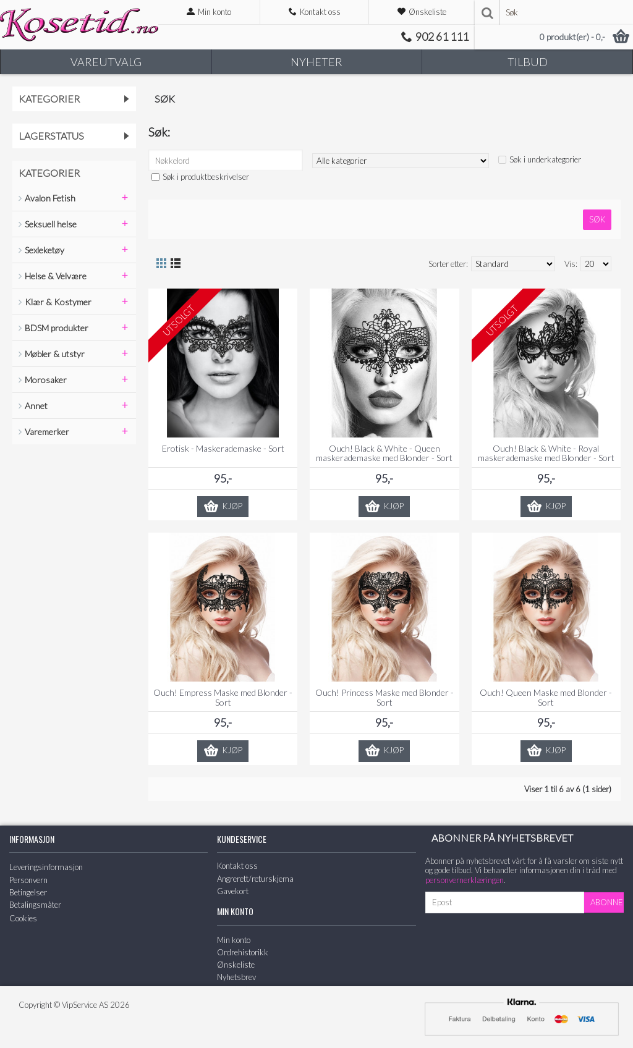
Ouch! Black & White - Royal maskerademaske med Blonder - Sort (546, 453)
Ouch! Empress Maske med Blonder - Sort (222, 697)
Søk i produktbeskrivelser (206, 177)
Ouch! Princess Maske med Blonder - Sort (384, 697)
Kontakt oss (237, 866)
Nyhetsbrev (236, 977)
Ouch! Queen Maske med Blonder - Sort (546, 697)
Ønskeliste (236, 965)
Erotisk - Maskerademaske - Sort (223, 448)
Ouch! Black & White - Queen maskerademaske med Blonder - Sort (384, 453)
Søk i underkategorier (545, 159)
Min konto (233, 940)
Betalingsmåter (35, 905)
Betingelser (28, 892)
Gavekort (233, 891)
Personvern (28, 880)
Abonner (607, 902)
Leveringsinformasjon (46, 867)
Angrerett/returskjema (255, 879)
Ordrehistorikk (242, 952)
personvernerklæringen (464, 880)
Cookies (23, 918)
